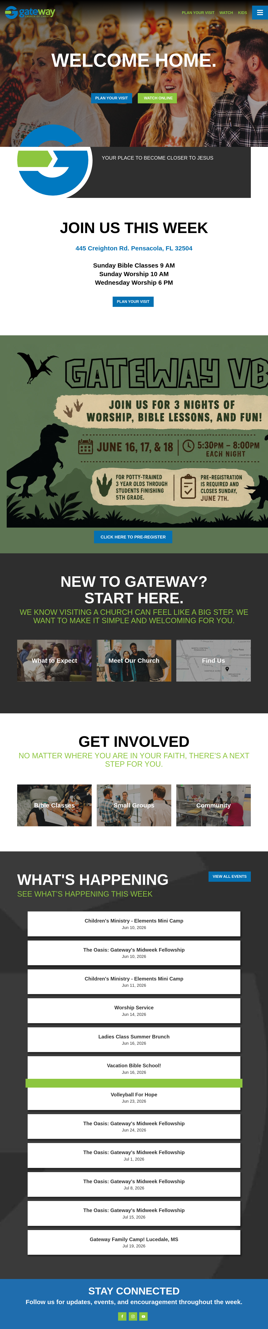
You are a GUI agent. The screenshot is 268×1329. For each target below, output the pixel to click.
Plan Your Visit (198, 13)
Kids (242, 13)
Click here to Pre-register (133, 537)
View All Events (230, 876)
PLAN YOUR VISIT (111, 98)
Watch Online (158, 98)
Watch (226, 13)
